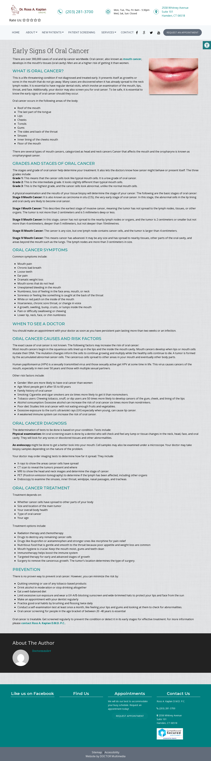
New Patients (52, 32)
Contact (127, 32)
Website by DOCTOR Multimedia (105, 756)
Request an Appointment (182, 32)
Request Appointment (130, 715)
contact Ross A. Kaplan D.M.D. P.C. (43, 623)
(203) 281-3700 (79, 11)
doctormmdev (41, 651)
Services (107, 32)
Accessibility (112, 752)
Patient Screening (81, 32)
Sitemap (97, 752)
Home (16, 32)
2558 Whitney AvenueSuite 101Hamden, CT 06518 (175, 11)
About (30, 32)
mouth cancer (132, 59)
